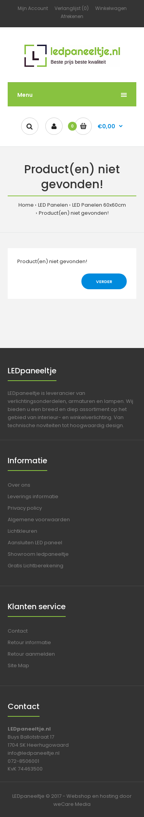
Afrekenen (72, 16)
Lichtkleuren (22, 531)
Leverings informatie (33, 496)
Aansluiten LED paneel (35, 542)
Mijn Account (33, 8)
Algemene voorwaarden (39, 519)
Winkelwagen (111, 8)
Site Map (18, 665)
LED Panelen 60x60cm (99, 205)
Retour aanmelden (31, 654)
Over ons (19, 485)
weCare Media (72, 804)
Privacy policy (25, 508)
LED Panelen (53, 205)
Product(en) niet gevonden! (74, 213)
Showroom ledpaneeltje (38, 554)
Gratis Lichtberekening (35, 565)
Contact (18, 631)
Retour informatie (29, 642)
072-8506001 (23, 761)
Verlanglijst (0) (72, 8)
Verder (104, 281)
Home (26, 205)
